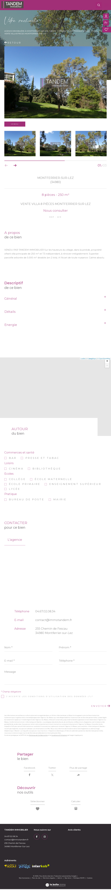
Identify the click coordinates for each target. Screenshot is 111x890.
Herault (62, 31)
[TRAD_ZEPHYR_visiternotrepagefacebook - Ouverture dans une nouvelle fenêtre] (37, 837)
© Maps (91, 358)
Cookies (89, 879)
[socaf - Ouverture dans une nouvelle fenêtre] (10, 866)
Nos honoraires (24, 879)
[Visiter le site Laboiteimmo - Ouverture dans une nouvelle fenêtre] (55, 884)
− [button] (107, 365)
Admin (60, 879)
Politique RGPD (79, 879)
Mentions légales (49, 879)
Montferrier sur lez (79, 31)
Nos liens (68, 879)
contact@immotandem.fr (53, 620)
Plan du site (36, 879)
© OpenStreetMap (103, 358)
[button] (15, 165)
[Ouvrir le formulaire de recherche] (98, 5)
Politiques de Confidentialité (38, 735)
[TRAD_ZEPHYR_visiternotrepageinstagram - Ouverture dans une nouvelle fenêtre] (45, 837)
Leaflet (83, 358)
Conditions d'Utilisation (59, 735)
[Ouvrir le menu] (106, 5)
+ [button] (107, 361)
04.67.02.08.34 (45, 611)
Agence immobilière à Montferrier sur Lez (26, 31)
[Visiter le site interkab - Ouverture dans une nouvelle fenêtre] (40, 866)
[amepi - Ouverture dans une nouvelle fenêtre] (24, 867)
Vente (53, 31)
